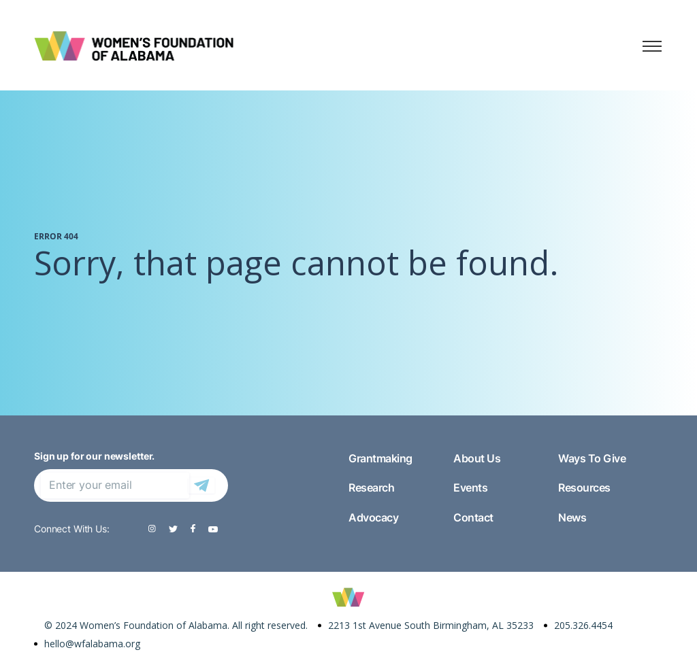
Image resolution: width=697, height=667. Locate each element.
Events (470, 487)
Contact (473, 517)
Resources (584, 487)
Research (371, 487)
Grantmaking (380, 458)
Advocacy (373, 517)
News (572, 517)
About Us (476, 458)
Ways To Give (592, 458)
